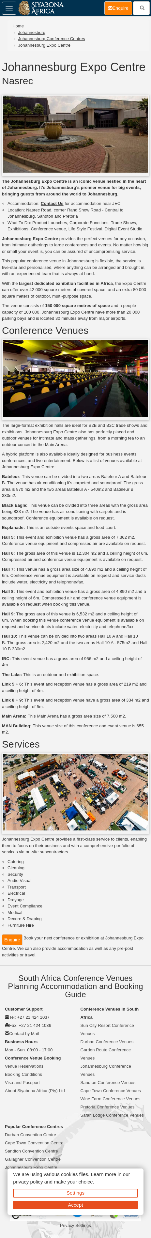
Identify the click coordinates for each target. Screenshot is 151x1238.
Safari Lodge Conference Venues (112, 1115)
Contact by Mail (24, 1033)
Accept (75, 1205)
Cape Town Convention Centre (34, 1142)
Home (18, 25)
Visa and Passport (22, 1082)
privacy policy (28, 1181)
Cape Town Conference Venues (111, 1090)
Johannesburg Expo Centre (44, 45)
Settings (75, 1193)
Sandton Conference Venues (108, 1082)
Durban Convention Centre (30, 1134)
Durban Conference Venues (107, 1041)
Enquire (12, 939)
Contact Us (52, 203)
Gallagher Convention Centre (33, 1159)
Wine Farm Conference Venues (111, 1098)
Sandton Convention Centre (31, 1151)
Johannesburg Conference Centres (51, 38)
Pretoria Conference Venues (108, 1107)
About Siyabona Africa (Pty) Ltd (35, 1090)
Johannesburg (31, 32)
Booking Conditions (23, 1074)
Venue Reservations (24, 1066)
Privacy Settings (75, 1225)
